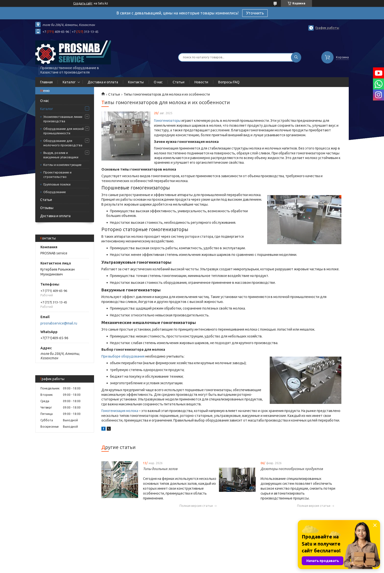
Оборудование (54, 192)
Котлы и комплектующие (62, 164)
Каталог (69, 82)
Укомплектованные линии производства (62, 119)
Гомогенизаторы (167, 121)
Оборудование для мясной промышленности (63, 131)
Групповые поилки (57, 184)
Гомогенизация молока (119, 411)
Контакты (136, 82)
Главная (46, 82)
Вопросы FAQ (229, 82)
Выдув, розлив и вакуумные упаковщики (60, 155)
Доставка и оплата (103, 82)
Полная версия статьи (196, 505)
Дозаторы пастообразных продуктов (292, 469)
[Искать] (296, 57)
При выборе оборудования (122, 356)
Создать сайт (83, 3)
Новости (201, 82)
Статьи (178, 82)
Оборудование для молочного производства (62, 143)
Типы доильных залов (160, 469)
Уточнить (255, 13)
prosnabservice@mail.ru (58, 323)
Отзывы (46, 208)
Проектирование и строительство (57, 174)
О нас (158, 82)
